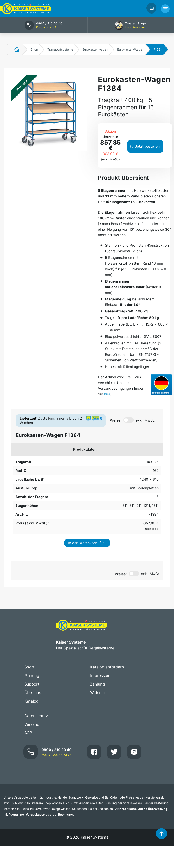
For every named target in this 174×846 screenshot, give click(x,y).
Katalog (31, 701)
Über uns (32, 692)
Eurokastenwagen (95, 49)
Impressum (100, 675)
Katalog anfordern (107, 667)
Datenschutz (36, 715)
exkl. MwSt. (145, 420)
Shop (34, 49)
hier (107, 394)
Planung (31, 675)
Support (31, 684)
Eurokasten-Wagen (130, 49)
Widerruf (98, 692)
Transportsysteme (60, 49)
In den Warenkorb (86, 543)
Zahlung (97, 684)
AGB (28, 733)
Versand (31, 724)
